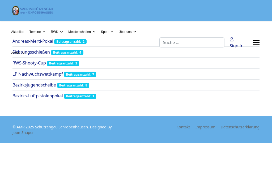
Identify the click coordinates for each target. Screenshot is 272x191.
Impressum (205, 126)
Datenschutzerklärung (240, 126)
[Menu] (256, 42)
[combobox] (191, 42)
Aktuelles (17, 32)
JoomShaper (23, 132)
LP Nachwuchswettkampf (37, 74)
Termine (35, 32)
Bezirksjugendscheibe (34, 85)
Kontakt (183, 126)
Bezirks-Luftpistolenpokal (37, 96)
